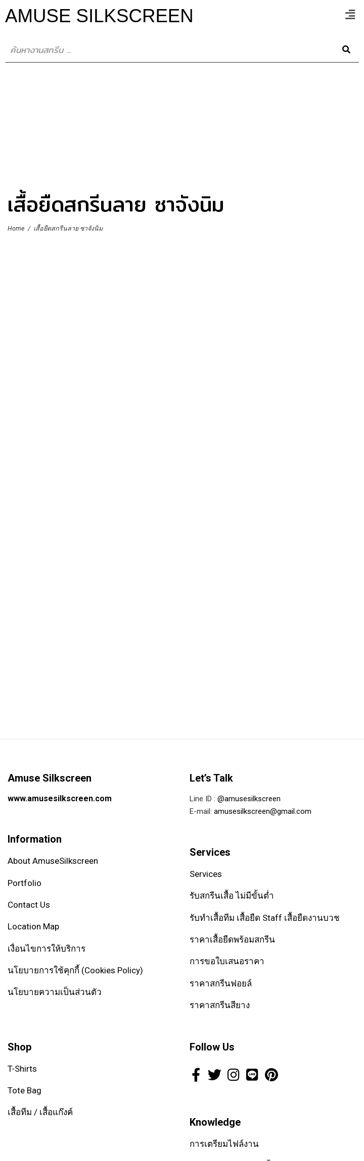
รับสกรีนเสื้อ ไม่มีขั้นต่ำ (232, 896)
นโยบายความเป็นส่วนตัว (55, 992)
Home (16, 228)
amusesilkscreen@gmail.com (262, 811)
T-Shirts (22, 1069)
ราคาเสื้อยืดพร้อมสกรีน (232, 939)
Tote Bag (24, 1090)
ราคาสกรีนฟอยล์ (221, 983)
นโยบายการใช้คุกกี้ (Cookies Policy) (75, 970)
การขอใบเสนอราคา (227, 961)
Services (206, 874)
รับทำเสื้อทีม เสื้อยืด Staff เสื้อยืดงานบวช (265, 918)
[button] (350, 14)
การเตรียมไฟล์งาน (224, 1144)
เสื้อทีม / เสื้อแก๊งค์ (40, 1112)
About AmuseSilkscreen (53, 861)
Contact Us (29, 905)
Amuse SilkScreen (99, 16)
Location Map (33, 926)
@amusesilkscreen (249, 798)
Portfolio (24, 883)
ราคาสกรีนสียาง (220, 1005)
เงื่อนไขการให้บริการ (46, 949)
